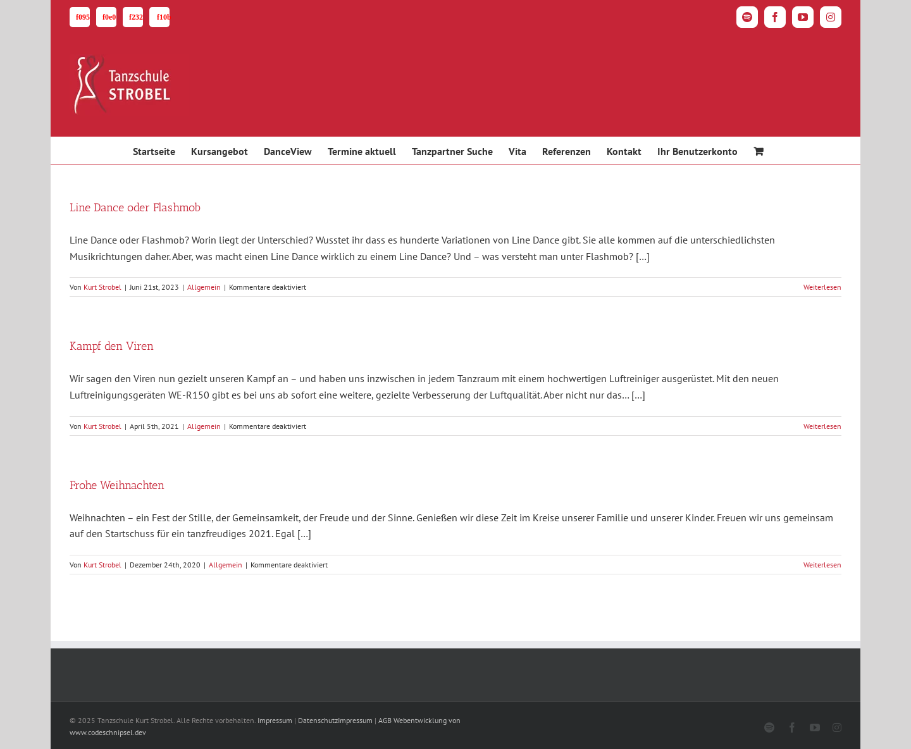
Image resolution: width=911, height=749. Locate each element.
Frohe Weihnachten (117, 485)
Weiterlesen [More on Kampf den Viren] (822, 426)
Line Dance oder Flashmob (135, 207)
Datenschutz (318, 720)
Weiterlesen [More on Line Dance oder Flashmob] (822, 287)
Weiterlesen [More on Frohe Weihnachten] (822, 564)
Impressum (274, 720)
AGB (385, 720)
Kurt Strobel (102, 287)
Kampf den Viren (112, 346)
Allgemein (204, 287)
